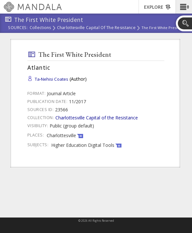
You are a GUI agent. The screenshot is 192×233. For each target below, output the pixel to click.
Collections (40, 28)
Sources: (18, 28)
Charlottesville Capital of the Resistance (96, 28)
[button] (184, 7)
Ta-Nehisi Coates (51, 79)
